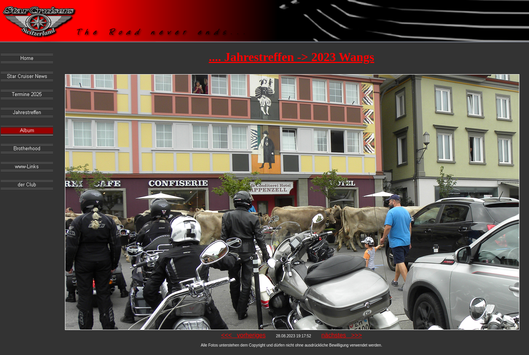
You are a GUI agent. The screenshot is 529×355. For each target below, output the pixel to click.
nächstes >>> (342, 335)
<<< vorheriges (243, 335)
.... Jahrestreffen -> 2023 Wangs (291, 57)
